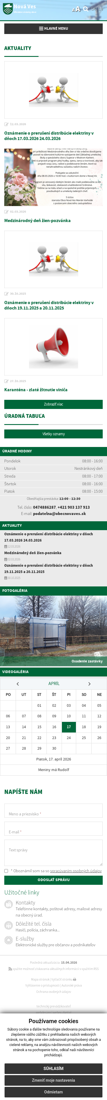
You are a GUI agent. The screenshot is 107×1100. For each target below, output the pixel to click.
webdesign (43, 1013)
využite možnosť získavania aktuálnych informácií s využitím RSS (54, 969)
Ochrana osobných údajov (53, 992)
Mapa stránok (40, 979)
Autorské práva (72, 985)
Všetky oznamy (54, 434)
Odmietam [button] (53, 1092)
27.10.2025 (18, 381)
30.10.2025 (18, 294)
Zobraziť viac (53, 404)
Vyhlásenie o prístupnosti (42, 985)
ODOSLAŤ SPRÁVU (54, 880)
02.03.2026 (18, 211)
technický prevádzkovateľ (54, 1006)
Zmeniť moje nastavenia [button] (53, 1080)
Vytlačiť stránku (63, 979)
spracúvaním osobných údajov (76, 870)
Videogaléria (15, 672)
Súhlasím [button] (54, 1068)
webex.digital (62, 1013)
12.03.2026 (18, 124)
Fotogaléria (14, 591)
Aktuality (12, 525)
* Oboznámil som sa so (53, 870)
